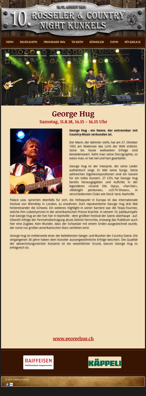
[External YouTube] (74, 293)
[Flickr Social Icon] (11, 384)
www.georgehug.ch (73, 338)
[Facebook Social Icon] (6, 384)
